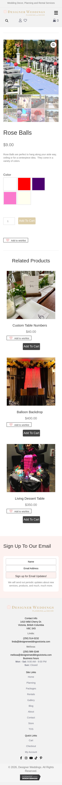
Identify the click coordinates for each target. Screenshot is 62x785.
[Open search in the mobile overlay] (6, 20)
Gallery (31, 700)
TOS (31, 729)
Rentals (31, 694)
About (31, 711)
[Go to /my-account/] (20, 20)
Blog (31, 706)
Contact (31, 717)
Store (31, 723)
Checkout (31, 746)
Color (7, 174)
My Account (31, 752)
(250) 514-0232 (31, 638)
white (10, 184)
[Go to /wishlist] (25, 20)
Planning (31, 682)
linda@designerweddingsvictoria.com (31, 641)
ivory (24, 198)
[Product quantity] (9, 221)
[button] (53, 45)
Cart (31, 740)
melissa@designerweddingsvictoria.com (31, 655)
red (24, 184)
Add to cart (27, 220)
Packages (31, 688)
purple (38, 184)
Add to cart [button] (31, 346)
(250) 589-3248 (31, 651)
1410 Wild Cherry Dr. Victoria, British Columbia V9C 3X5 (31, 625)
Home (31, 677)
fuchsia (10, 198)
